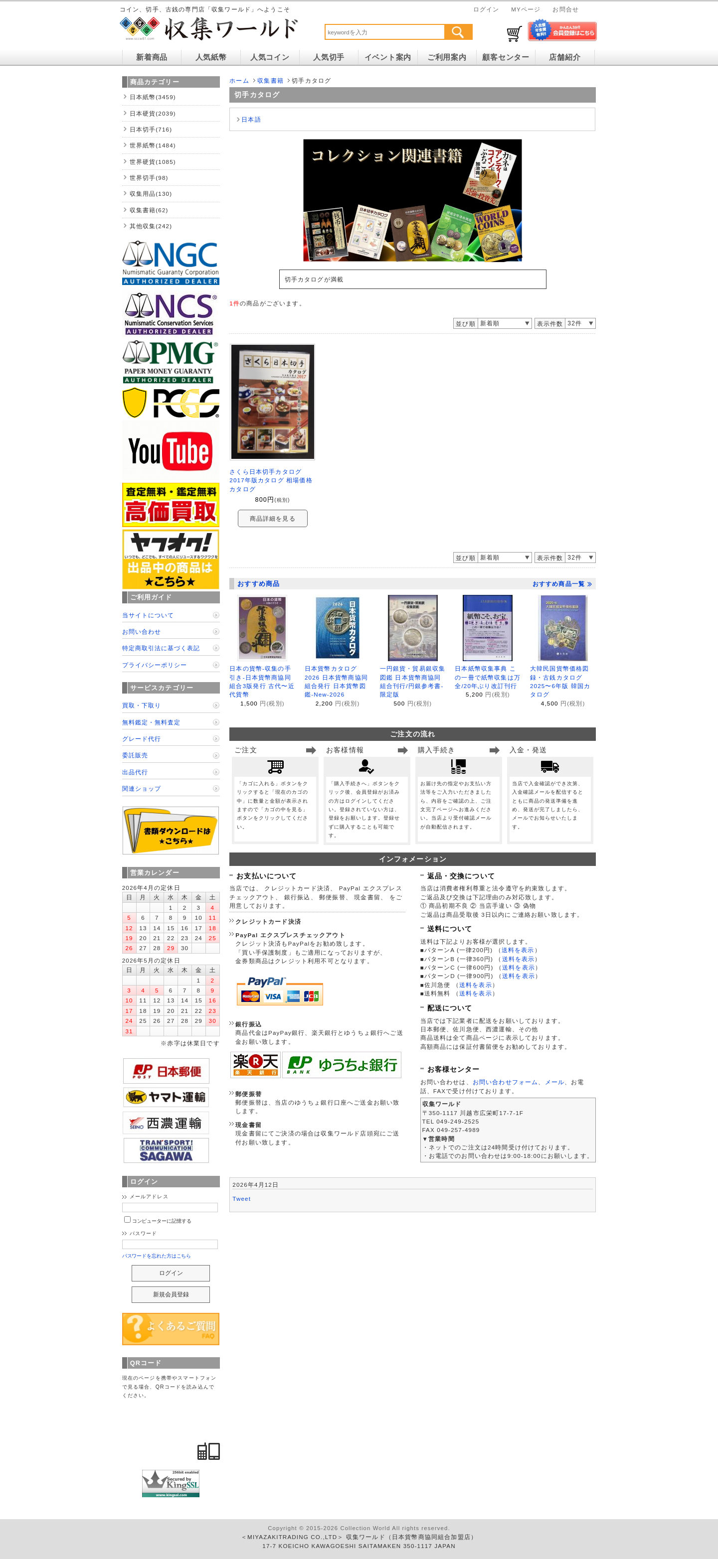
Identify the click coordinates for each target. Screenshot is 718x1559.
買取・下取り (141, 705)
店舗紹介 (564, 57)
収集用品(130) (151, 193)
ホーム (239, 80)
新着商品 (152, 57)
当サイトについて (148, 615)
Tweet (241, 1198)
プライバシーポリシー (154, 665)
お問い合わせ (141, 631)
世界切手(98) (149, 177)
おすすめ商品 (258, 583)
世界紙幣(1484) (153, 145)
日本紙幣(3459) (153, 97)
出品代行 (135, 772)
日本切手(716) (151, 129)
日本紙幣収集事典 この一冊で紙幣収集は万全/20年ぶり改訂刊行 (488, 677)
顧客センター (505, 57)
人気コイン (270, 57)
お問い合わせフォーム (505, 1082)
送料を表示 (518, 950)
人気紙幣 (211, 57)
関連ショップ (141, 788)
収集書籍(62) (149, 210)
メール (554, 1082)
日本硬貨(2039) (153, 113)
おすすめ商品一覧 (562, 583)
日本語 (251, 119)
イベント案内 (387, 57)
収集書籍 (270, 80)
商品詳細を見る (273, 518)
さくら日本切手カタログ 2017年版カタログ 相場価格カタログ (270, 480)
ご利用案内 (447, 57)
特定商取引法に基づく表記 (161, 648)
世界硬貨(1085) (153, 161)
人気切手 (329, 57)
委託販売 (135, 755)
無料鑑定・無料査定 (151, 722)
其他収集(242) (151, 226)
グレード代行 (141, 738)
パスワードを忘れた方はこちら (156, 1256)
